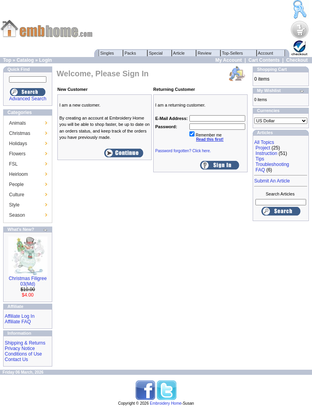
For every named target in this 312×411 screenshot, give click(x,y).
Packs (130, 53)
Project (262, 148)
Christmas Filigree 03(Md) (28, 281)
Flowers (17, 154)
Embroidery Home (166, 403)
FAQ (260, 170)
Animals (17, 123)
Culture (16, 194)
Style (14, 205)
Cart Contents (263, 60)
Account (265, 53)
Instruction (266, 153)
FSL (13, 164)
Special (156, 53)
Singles (107, 53)
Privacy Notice (20, 348)
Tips (259, 159)
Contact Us (16, 359)
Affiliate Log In (20, 316)
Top (7, 60)
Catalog (25, 60)
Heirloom (18, 174)
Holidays (18, 143)
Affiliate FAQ (18, 321)
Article (179, 53)
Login (45, 60)
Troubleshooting (272, 164)
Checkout (297, 60)
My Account (228, 60)
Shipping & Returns (25, 343)
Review (204, 53)
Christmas (19, 133)
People (16, 184)
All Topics (264, 142)
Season (17, 215)
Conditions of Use (23, 354)
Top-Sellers (232, 53)
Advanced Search (27, 98)
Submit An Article (272, 181)
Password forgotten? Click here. (183, 151)
